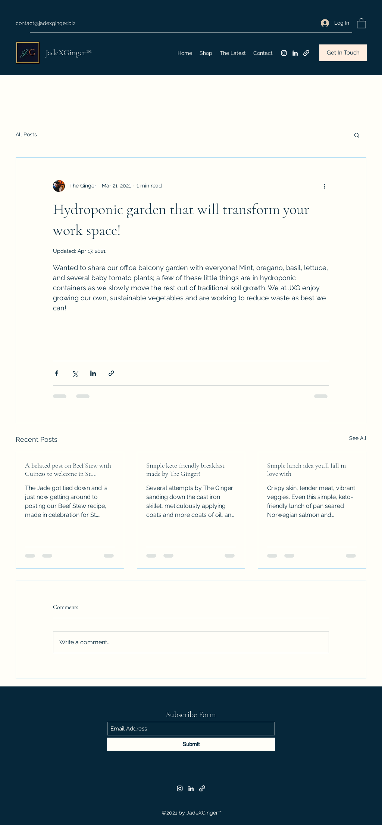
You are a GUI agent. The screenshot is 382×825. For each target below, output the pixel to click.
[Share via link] (111, 373)
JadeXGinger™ (69, 53)
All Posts (26, 134)
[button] (361, 23)
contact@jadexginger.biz (45, 23)
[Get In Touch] (343, 52)
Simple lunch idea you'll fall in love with (306, 469)
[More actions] (324, 186)
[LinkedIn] (295, 53)
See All (357, 438)
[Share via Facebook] (56, 373)
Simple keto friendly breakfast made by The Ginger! (185, 469)
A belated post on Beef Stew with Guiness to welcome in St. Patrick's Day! (68, 469)
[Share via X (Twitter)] (74, 373)
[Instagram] (284, 53)
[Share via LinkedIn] (93, 373)
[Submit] (191, 744)
